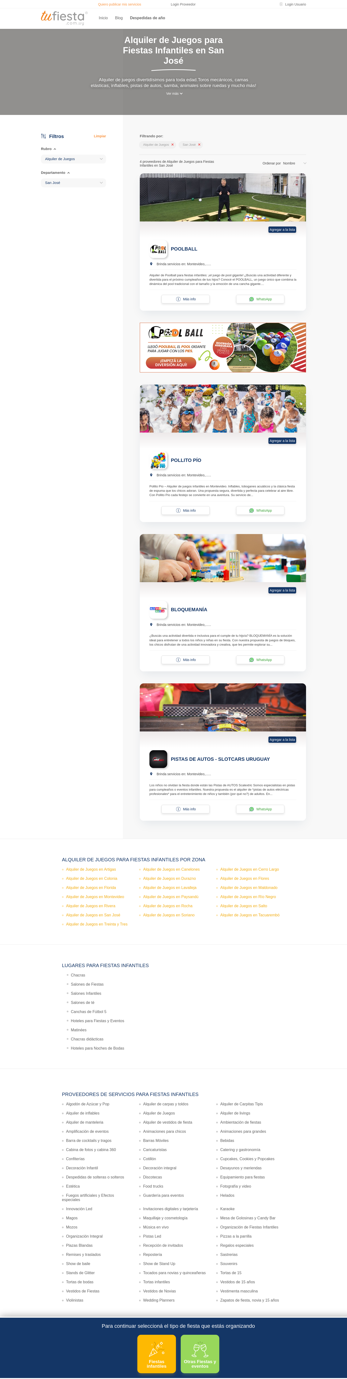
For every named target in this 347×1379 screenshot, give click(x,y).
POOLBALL (184, 249)
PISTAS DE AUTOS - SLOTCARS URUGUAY (220, 759)
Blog (119, 18)
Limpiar (100, 136)
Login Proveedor (183, 4)
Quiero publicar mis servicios (119, 4)
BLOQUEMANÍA (189, 609)
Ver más (172, 93)
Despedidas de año (147, 18)
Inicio (103, 18)
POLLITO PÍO (186, 460)
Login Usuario (295, 4)
